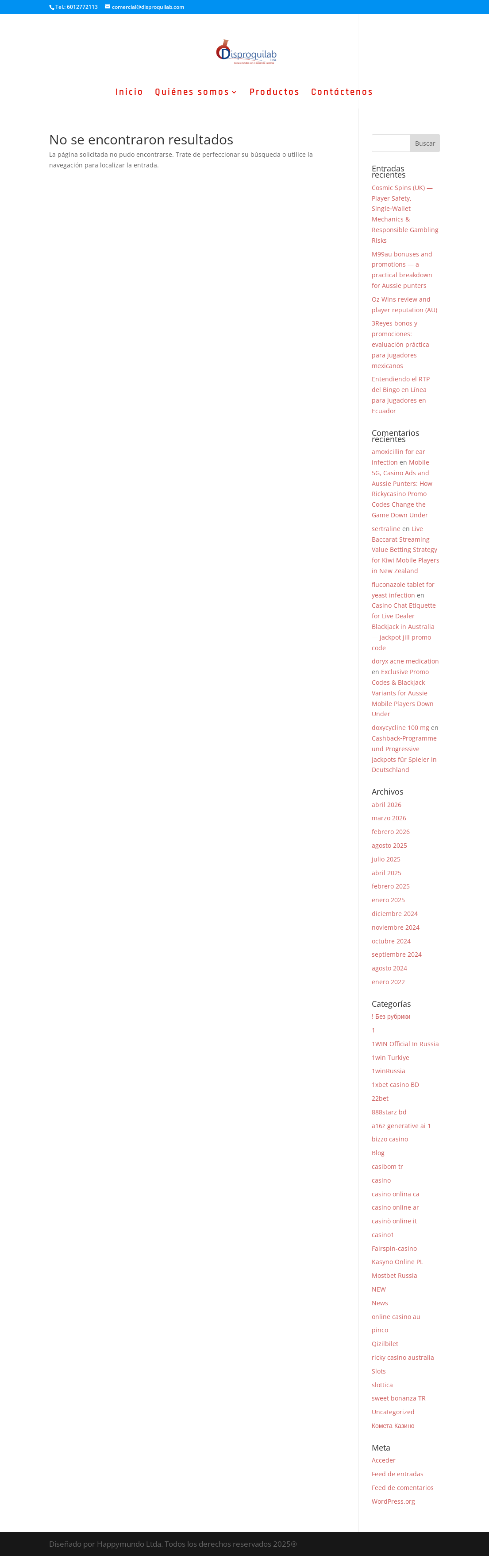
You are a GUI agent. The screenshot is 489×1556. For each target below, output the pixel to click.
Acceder (384, 1460)
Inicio (130, 93)
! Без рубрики (391, 1016)
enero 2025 (388, 900)
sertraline (386, 528)
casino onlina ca (396, 1194)
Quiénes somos (192, 93)
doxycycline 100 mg (400, 727)
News (380, 1303)
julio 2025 (386, 859)
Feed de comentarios (403, 1487)
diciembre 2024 (395, 913)
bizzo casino (390, 1139)
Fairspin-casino (394, 1248)
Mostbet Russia (394, 1275)
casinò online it (394, 1221)
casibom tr (387, 1166)
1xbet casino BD (395, 1084)
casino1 (383, 1234)
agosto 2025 (389, 845)
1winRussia (388, 1071)
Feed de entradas (398, 1474)
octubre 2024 (391, 941)
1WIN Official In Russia (405, 1044)
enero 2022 (388, 982)
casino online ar (395, 1207)
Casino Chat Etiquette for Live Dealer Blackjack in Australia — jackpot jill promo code (404, 626)
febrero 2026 (391, 831)
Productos (275, 93)
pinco (380, 1330)
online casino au (396, 1316)
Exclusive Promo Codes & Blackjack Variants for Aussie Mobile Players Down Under (403, 692)
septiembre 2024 (397, 954)
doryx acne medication (405, 661)
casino (381, 1180)
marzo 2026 (389, 818)
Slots (379, 1371)
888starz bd (389, 1112)
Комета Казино (393, 1425)
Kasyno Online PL (397, 1261)
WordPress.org (393, 1501)
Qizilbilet (385, 1343)
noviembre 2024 (396, 927)
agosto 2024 (389, 968)
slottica (382, 1385)
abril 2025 (386, 873)
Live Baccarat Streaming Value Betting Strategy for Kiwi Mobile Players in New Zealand (405, 549)
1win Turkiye (390, 1057)
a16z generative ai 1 (401, 1125)
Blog (378, 1153)
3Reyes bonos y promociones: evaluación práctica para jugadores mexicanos (400, 344)
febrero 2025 (391, 886)
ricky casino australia (403, 1357)
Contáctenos (342, 93)
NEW (379, 1289)
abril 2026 (386, 804)
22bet (380, 1098)
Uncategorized (393, 1412)
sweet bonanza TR (399, 1398)
